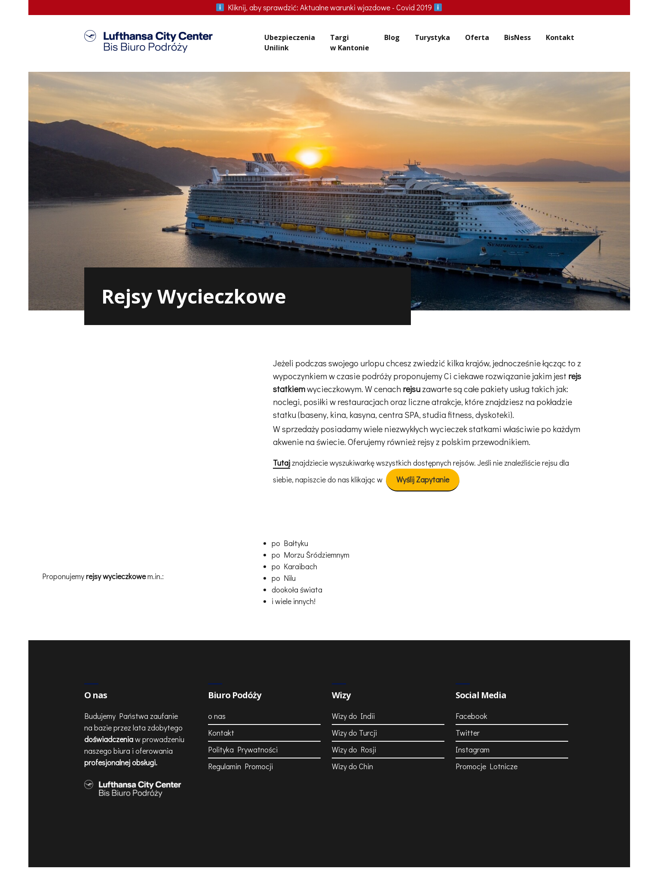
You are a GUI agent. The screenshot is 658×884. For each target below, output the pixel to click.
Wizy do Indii (353, 693)
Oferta (477, 37)
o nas (217, 693)
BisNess (517, 37)
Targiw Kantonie (349, 42)
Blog (392, 37)
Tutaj (281, 451)
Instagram (473, 727)
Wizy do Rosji (354, 727)
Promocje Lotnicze (486, 744)
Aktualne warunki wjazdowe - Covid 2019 (329, 7)
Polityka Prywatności (243, 727)
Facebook (471, 693)
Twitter (468, 710)
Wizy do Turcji (354, 710)
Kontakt (560, 37)
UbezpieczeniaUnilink (289, 42)
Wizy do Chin (352, 744)
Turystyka (432, 37)
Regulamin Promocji (240, 744)
